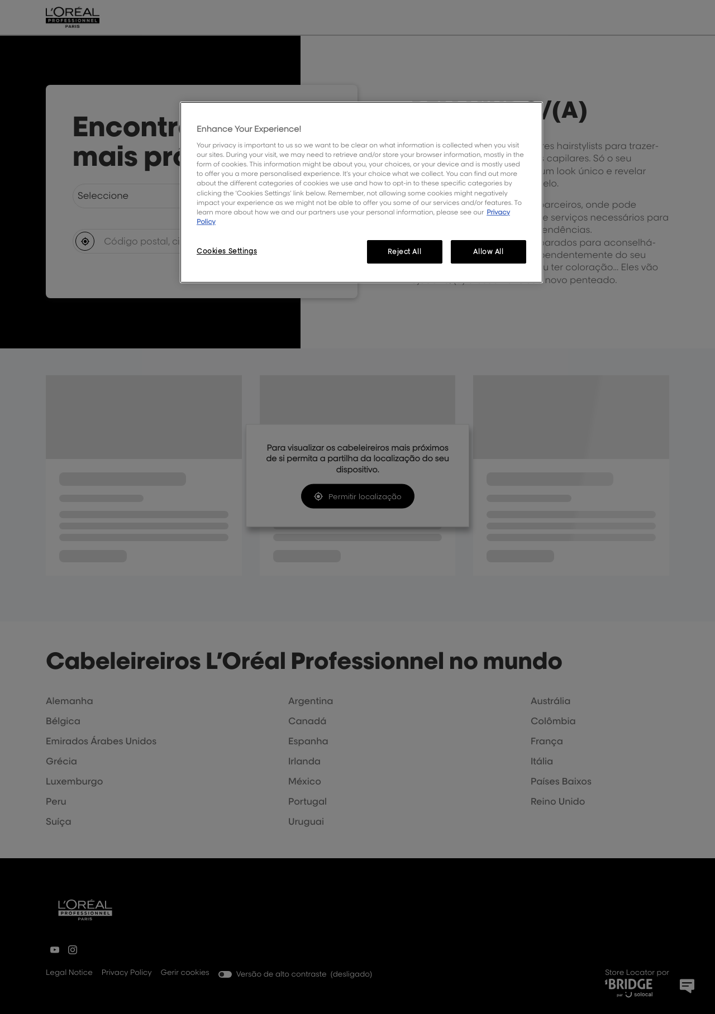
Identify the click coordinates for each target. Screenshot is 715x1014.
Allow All (488, 251)
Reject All (404, 251)
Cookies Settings (227, 251)
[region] (361, 192)
